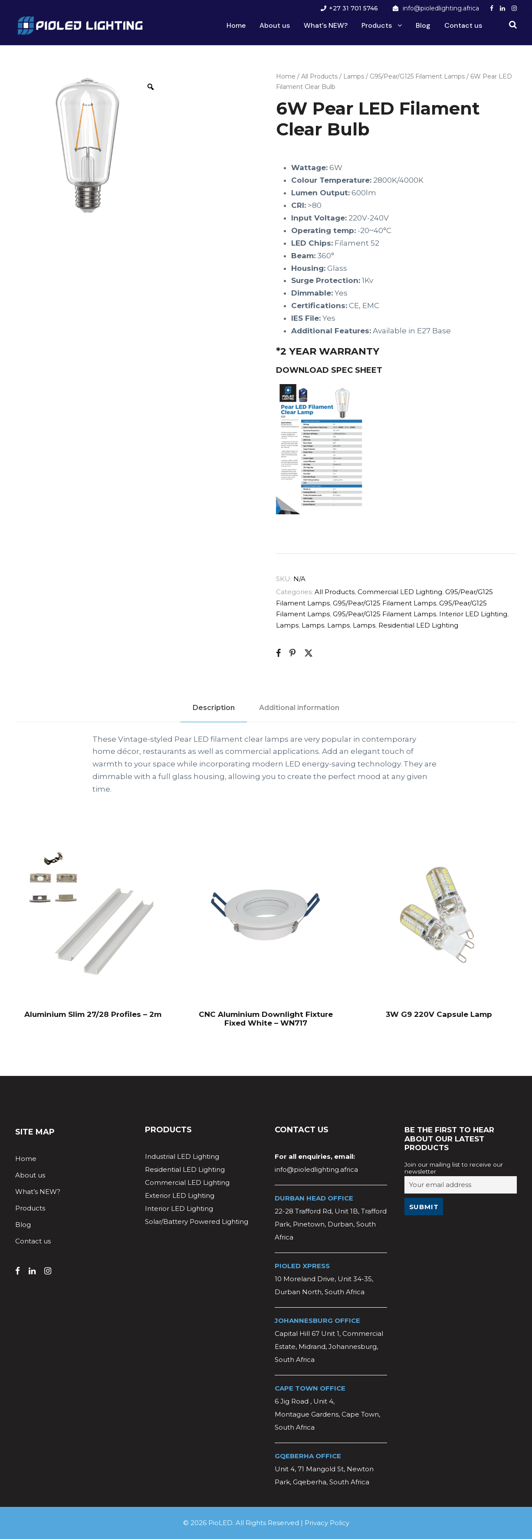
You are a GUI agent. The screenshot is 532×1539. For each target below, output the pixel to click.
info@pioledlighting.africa (441, 8)
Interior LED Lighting (473, 614)
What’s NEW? (326, 25)
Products (376, 25)
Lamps (353, 76)
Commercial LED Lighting (400, 592)
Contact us (463, 25)
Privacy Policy (327, 1523)
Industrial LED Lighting (182, 1156)
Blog (423, 25)
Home (236, 25)
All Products (319, 76)
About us (274, 25)
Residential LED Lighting (418, 625)
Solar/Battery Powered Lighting (196, 1221)
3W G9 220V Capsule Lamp (439, 1014)
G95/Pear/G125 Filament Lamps (417, 76)
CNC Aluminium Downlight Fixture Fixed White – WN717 (266, 1018)
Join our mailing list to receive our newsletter (453, 1168)
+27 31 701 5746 (353, 8)
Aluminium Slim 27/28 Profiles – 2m (92, 1014)
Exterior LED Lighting (179, 1195)
